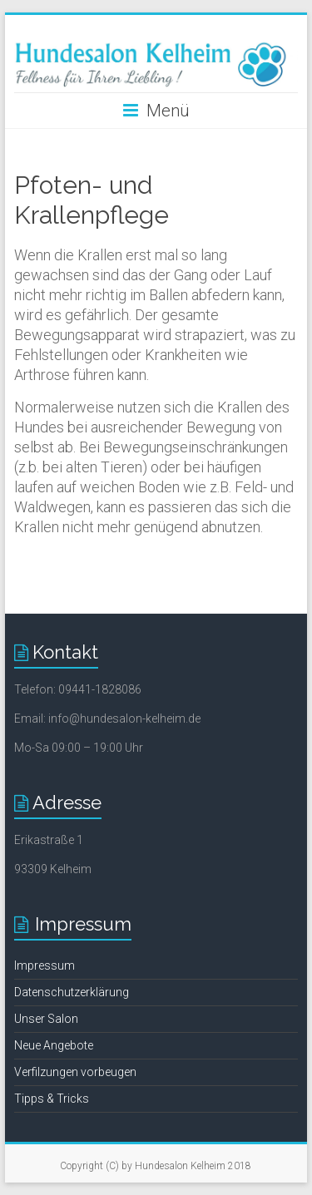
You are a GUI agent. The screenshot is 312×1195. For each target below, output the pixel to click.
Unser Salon (46, 1018)
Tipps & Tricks (51, 1098)
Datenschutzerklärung (71, 992)
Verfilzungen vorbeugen (75, 1072)
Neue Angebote (53, 1045)
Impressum (44, 965)
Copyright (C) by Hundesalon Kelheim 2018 (155, 1166)
